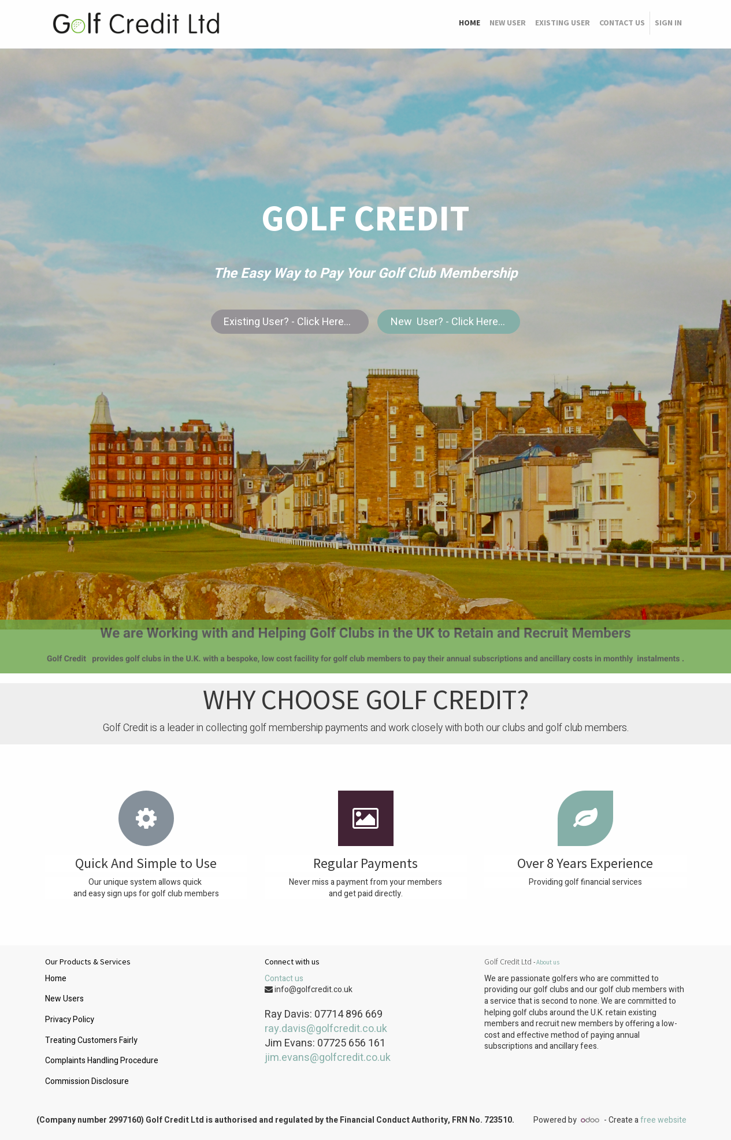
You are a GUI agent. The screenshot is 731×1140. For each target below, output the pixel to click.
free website (663, 1120)
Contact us (284, 979)
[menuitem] (469, 23)
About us (547, 962)
